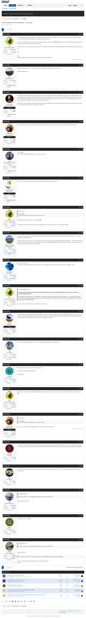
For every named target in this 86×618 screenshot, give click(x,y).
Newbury (13, 508)
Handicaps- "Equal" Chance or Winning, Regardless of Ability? (21, 589)
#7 (81, 207)
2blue (78, 581)
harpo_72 (77, 591)
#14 (81, 388)
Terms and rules (63, 611)
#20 (81, 539)
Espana (13, 331)
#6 (81, 178)
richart (8, 586)
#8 (81, 233)
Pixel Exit (58, 616)
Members (30, 5)
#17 (81, 466)
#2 (81, 65)
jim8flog (78, 596)
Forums (12, 5)
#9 (81, 260)
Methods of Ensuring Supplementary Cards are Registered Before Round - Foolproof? (26, 594)
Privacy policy (70, 611)
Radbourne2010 (76, 586)
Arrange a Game (20, 586)
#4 (81, 121)
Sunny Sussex (12, 278)
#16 (81, 442)
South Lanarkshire (11, 85)
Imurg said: (20, 211)
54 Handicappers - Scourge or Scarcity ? (16, 580)
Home (5, 5)
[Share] (79, 34)
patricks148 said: (21, 494)
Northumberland (11, 114)
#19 (81, 515)
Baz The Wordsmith (11, 576)
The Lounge (24, 576)
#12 (81, 339)
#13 (81, 364)
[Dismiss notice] (82, 12)
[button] (25, 5)
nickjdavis (9, 581)
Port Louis (13, 52)
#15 (81, 414)
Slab (4, 24)
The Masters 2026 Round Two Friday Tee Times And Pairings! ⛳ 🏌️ (18, 13)
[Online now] (9, 44)
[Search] (81, 5)
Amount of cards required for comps (15, 575)
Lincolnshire (12, 558)
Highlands (13, 142)
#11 (81, 311)
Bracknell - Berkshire (10, 200)
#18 (81, 490)
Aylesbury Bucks (11, 170)
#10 (81, 285)
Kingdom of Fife (11, 252)
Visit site (9, 54)
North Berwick (12, 357)
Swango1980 (10, 591)
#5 (81, 149)
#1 (81, 34)
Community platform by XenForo (38, 616)
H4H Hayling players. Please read (14, 585)
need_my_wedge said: (23, 289)
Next (10, 29)
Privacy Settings (62, 612)
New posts (5, 8)
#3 (81, 92)
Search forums (12, 8)
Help (75, 611)
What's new (20, 5)
